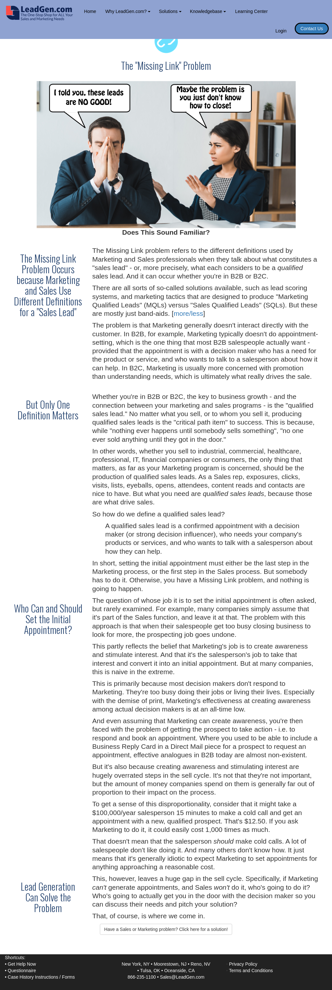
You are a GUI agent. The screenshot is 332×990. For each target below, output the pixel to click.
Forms (68, 977)
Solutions (170, 11)
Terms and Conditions (251, 970)
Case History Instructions (33, 977)
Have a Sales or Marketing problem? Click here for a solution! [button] (166, 929)
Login (280, 30)
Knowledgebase (208, 11)
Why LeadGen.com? (128, 11)
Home (90, 11)
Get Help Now (22, 964)
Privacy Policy (243, 964)
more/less (188, 313)
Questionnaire (22, 970)
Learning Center (251, 11)
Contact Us (312, 28)
